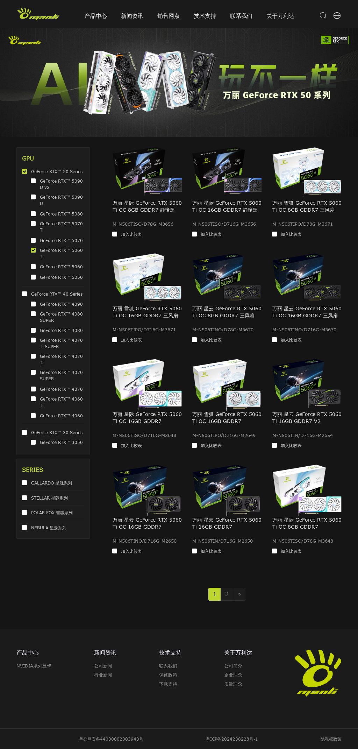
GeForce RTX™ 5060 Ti (61, 253)
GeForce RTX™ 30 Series (57, 432)
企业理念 (233, 675)
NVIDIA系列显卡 (33, 666)
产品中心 (96, 16)
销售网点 (168, 16)
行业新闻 (103, 675)
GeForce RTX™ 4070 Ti (61, 359)
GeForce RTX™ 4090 (61, 304)
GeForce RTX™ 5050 (61, 277)
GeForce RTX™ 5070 (61, 240)
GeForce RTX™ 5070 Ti (61, 226)
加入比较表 (131, 234)
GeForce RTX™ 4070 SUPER (61, 375)
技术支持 (205, 16)
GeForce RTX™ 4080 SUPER (61, 317)
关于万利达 (280, 16)
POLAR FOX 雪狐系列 (52, 512)
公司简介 (233, 666)
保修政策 (168, 675)
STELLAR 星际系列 (49, 497)
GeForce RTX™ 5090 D (61, 200)
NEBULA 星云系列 (48, 527)
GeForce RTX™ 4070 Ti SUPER (61, 343)
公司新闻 (103, 666)
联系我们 (241, 16)
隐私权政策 (331, 738)
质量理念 (233, 684)
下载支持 (168, 684)
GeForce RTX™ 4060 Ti (61, 402)
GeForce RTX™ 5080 (61, 213)
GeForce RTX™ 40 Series (57, 293)
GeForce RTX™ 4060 (61, 415)
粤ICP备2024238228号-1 (232, 738)
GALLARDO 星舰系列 (51, 482)
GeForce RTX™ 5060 (61, 266)
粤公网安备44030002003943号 (111, 738)
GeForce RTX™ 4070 (61, 389)
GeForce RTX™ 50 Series (57, 171)
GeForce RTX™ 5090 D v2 (61, 184)
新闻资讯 (132, 16)
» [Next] (239, 594)
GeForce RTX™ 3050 (61, 442)
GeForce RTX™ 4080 (61, 330)
